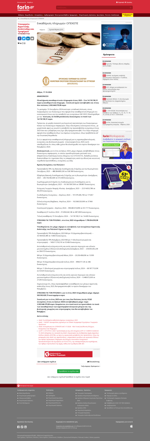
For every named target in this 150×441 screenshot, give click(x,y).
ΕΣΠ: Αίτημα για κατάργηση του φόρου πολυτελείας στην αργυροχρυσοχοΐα (115, 89)
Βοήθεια (30, 2)
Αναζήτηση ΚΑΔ (111, 405)
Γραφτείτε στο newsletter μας (64, 426)
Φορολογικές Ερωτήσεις (55, 398)
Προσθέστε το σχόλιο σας (69, 371)
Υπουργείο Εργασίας (83, 413)
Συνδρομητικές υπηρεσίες (128, 14)
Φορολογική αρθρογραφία (27, 396)
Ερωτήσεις (100, 15)
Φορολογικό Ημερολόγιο (55, 400)
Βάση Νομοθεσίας (24, 393)
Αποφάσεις (39, 15)
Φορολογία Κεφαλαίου (84, 410)
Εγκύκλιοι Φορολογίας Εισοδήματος (88, 396)
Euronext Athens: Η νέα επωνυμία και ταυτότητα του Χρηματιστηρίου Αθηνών (116, 101)
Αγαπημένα (51, 395)
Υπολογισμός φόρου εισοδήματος (117, 393)
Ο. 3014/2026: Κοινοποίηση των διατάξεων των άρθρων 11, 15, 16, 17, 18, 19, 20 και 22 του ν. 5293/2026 (117, 112)
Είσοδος (128, 2)
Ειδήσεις (21, 15)
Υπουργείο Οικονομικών (84, 393)
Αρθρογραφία (49, 15)
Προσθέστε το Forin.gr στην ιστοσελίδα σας (120, 408)
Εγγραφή (120, 2)
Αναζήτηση (115, 15)
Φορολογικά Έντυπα (54, 403)
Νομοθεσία (29, 15)
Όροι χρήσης (21, 437)
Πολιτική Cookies (83, 437)
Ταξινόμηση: (90, 366)
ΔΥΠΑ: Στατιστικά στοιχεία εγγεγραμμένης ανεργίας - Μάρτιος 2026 (116, 123)
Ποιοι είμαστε (44, 437)
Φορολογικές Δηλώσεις (87, 15)
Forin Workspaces (24, 403)
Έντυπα (108, 15)
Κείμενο (42, 30)
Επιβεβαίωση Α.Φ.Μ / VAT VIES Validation (118, 403)
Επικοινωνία (21, 2)
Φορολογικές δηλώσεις (26, 400)
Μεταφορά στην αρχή (26, 386)
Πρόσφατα (108, 54)
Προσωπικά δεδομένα (70, 437)
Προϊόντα (29, 437)
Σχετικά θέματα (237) (56, 29)
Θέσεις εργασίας (95, 437)
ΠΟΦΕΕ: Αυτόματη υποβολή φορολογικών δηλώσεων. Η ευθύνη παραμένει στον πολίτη (115, 77)
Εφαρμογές (74, 15)
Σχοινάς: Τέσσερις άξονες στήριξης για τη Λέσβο (116, 65)
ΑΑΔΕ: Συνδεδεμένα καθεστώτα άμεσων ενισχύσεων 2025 (58, 320)
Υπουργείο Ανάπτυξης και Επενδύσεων (89, 415)
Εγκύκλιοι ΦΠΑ (81, 408)
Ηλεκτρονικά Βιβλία (62, 15)
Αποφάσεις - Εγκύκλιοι (83, 390)
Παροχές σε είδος (112, 396)
